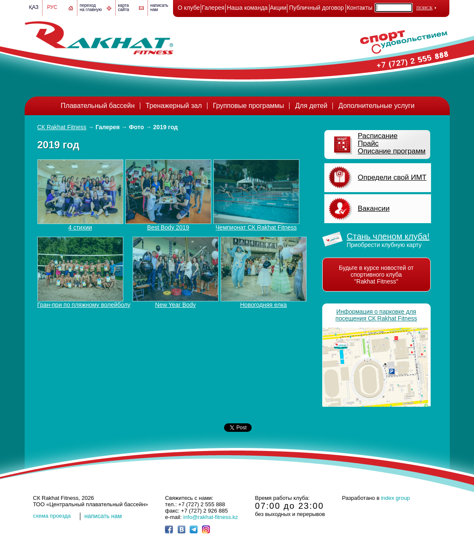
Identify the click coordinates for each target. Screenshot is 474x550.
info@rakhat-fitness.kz (210, 517)
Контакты (359, 7)
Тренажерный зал (174, 105)
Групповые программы (248, 105)
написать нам (103, 516)
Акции (278, 7)
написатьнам (159, 7)
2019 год (165, 127)
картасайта (123, 7)
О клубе (189, 7)
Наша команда (247, 7)
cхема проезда (52, 516)
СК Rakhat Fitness (62, 127)
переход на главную (91, 7)
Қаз (34, 7)
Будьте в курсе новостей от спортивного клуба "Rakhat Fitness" (376, 274)
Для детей (311, 105)
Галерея (213, 7)
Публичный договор (316, 7)
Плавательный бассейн (98, 105)
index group (395, 498)
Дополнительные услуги (376, 105)
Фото (136, 127)
